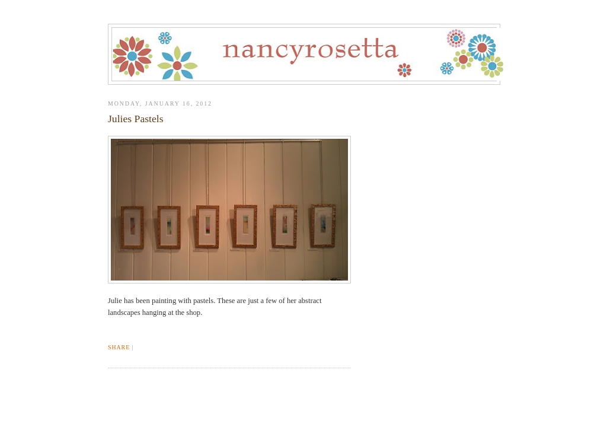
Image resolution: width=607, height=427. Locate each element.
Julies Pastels (136, 119)
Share (119, 347)
